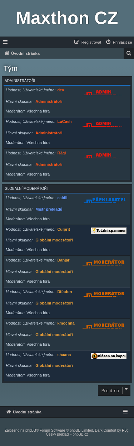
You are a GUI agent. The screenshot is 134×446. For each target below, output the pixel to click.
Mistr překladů (48, 209)
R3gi (61, 153)
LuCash (64, 121)
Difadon (64, 291)
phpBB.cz (80, 434)
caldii (62, 198)
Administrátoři (20, 81)
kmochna (65, 323)
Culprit (63, 229)
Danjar (63, 260)
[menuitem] (118, 42)
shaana (64, 355)
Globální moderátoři (26, 189)
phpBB (30, 430)
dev (60, 90)
